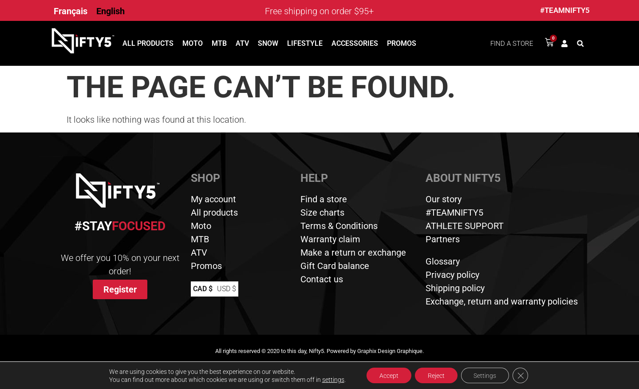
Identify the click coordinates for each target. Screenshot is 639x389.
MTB (219, 43)
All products (148, 43)
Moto (192, 43)
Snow (268, 43)
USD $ (226, 289)
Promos (401, 43)
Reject (435, 375)
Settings (485, 375)
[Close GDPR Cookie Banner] (522, 375)
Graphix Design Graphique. (390, 351)
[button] (580, 44)
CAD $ (203, 289)
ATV (242, 43)
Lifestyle (305, 43)
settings (331, 379)
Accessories (354, 43)
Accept (387, 375)
